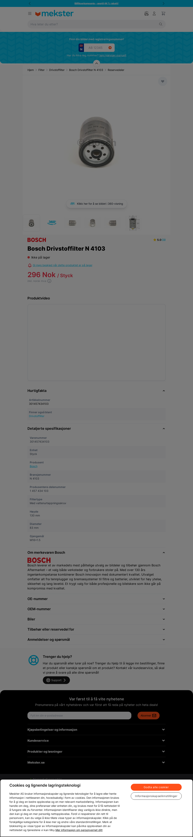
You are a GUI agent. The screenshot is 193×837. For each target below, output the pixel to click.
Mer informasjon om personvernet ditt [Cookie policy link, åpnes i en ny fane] (79, 830)
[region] (96, 808)
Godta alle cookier (156, 787)
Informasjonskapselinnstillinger (156, 796)
